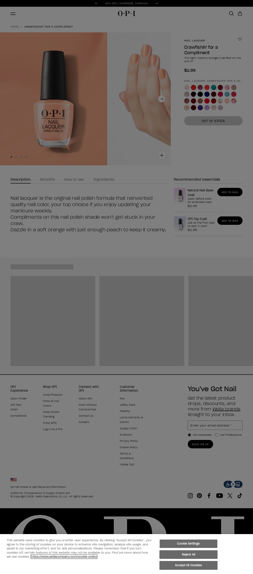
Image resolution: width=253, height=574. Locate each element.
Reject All (188, 555)
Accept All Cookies (188, 565)
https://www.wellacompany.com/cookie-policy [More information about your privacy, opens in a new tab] (64, 557)
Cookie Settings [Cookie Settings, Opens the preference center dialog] (188, 544)
